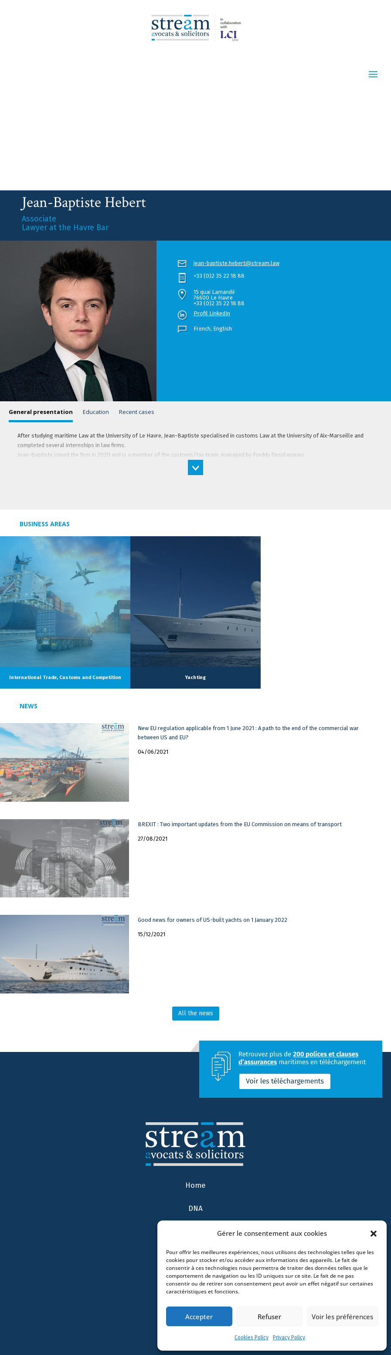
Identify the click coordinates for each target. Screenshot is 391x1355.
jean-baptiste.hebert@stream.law (236, 263)
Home (195, 1185)
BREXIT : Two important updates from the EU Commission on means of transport (240, 824)
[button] (373, 1233)
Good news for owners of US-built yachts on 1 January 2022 (212, 920)
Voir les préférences (342, 1316)
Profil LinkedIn (212, 313)
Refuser (269, 1316)
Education (96, 412)
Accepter (199, 1316)
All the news (195, 1013)
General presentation (41, 412)
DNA (195, 1208)
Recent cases (136, 412)
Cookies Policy (252, 1337)
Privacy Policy (289, 1337)
